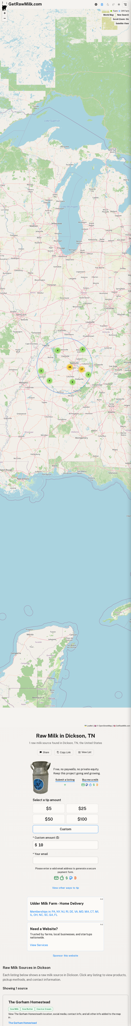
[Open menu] (125, 4)
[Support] (102, 4)
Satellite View (122, 23)
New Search (123, 15)
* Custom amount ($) (46, 837)
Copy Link (64, 752)
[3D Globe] (96, 4)
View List (84, 752)
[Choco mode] (113, 4)
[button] (88, 374)
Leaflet (89, 726)
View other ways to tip (65, 887)
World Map (108, 15)
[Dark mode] (108, 4)
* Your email (40, 854)
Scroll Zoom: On (121, 19)
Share (44, 752)
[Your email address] (65, 860)
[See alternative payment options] (71, 878)
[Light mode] (119, 4)
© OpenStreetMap (103, 726)
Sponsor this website (65, 955)
